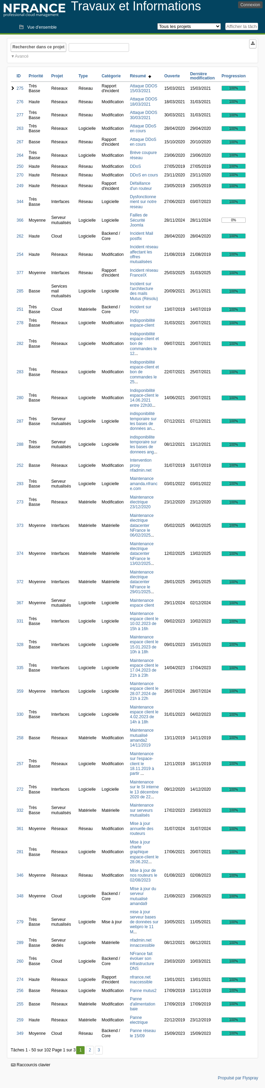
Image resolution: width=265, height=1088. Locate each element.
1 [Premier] (80, 1050)
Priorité (36, 76)
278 (20, 322)
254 (20, 254)
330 (20, 714)
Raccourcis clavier (30, 1064)
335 (20, 667)
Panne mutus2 (143, 990)
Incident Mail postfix (141, 236)
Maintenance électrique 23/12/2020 (142, 502)
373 (20, 525)
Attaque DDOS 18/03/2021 (143, 101)
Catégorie (110, 76)
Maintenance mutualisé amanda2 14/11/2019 (142, 738)
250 (20, 166)
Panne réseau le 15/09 (143, 1033)
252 (20, 465)
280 (20, 397)
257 (20, 763)
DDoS (135, 166)
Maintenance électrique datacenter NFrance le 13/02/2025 (142, 553)
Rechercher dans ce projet (38, 47)
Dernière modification (202, 75)
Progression (234, 76)
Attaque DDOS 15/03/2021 (143, 88)
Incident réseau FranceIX (144, 273)
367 (20, 602)
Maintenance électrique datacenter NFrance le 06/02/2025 (142, 525)
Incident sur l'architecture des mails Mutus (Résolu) (144, 291)
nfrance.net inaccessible (141, 979)
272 (20, 789)
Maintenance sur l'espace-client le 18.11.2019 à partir (142, 763)
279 (20, 921)
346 (20, 875)
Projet (57, 76)
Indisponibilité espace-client (142, 323)
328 (20, 644)
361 (20, 828)
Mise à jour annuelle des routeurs (141, 828)
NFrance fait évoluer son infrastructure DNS (142, 961)
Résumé (140, 76)
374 (20, 553)
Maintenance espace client (142, 603)
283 (20, 371)
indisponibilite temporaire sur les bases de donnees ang (143, 444)
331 (20, 621)
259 (20, 1020)
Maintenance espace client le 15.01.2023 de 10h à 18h (144, 644)
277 (20, 115)
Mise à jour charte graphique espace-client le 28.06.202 (144, 852)
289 (20, 942)
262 (20, 236)
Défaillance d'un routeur (141, 186)
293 (20, 483)
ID (19, 76)
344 (20, 201)
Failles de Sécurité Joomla (138, 220)
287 (20, 421)
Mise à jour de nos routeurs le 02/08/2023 (143, 875)
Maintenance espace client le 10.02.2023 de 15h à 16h (144, 621)
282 (20, 343)
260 (20, 961)
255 (20, 1004)
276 (20, 101)
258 (20, 737)
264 (20, 155)
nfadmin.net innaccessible (142, 942)
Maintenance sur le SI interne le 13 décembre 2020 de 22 (144, 789)
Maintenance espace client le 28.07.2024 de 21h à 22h (144, 691)
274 (20, 979)
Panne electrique (139, 1020)
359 (20, 691)
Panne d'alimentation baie (142, 1003)
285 (20, 291)
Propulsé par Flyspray (238, 1078)
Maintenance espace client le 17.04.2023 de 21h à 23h (144, 668)
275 (20, 88)
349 (20, 1033)
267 (20, 141)
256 (20, 990)
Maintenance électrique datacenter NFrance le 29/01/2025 (142, 582)
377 (20, 272)
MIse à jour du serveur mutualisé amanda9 (143, 896)
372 (20, 581)
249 (20, 185)
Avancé (22, 56)
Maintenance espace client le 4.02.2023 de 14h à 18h (144, 714)
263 (20, 128)
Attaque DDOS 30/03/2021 (143, 115)
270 (20, 175)
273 (20, 502)
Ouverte (172, 76)
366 (20, 220)
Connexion (250, 4)
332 (20, 810)
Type (83, 76)
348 (20, 896)
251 (20, 309)
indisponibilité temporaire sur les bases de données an (143, 421)
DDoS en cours (144, 175)
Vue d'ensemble (42, 27)
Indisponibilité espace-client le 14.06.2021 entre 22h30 (144, 398)
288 (20, 444)
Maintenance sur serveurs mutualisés (142, 810)
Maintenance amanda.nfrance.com (143, 483)
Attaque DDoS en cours (143, 128)
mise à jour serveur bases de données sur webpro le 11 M (144, 921)
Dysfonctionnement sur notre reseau (143, 201)
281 (20, 851)
